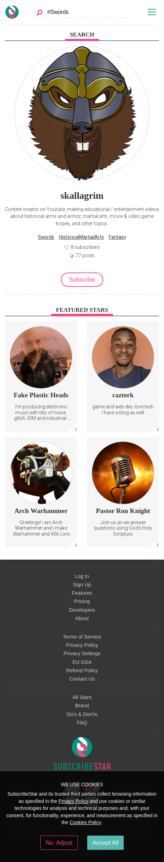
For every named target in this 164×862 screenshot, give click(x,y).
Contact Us (82, 679)
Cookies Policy (85, 822)
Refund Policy (82, 670)
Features (82, 593)
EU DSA (81, 662)
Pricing (82, 601)
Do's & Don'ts (82, 714)
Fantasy (117, 237)
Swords (46, 237)
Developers (82, 610)
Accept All (105, 842)
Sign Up (82, 584)
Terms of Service (82, 637)
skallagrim (82, 195)
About (82, 618)
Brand (82, 705)
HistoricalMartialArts (81, 237)
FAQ (82, 722)
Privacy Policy (82, 645)
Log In (82, 576)
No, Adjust (59, 842)
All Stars (81, 697)
